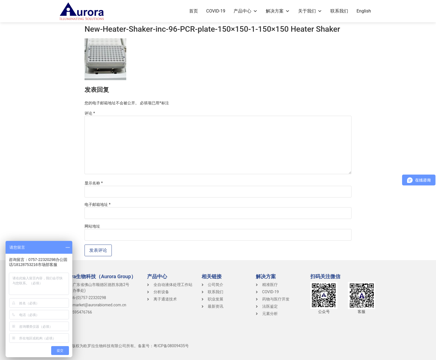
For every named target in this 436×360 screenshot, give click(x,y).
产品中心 (245, 11)
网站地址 (92, 226)
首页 (193, 11)
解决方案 (278, 11)
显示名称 (94, 183)
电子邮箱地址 (98, 204)
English (363, 11)
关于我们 (310, 11)
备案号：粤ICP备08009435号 (163, 346)
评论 (90, 113)
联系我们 (339, 11)
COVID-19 (216, 11)
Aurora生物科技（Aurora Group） (98, 276)
